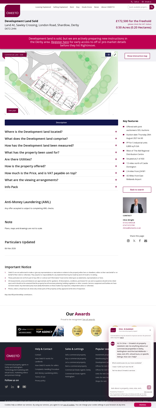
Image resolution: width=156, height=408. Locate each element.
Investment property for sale (106, 355)
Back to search (137, 189)
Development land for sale (106, 362)
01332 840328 (129, 222)
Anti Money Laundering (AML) (46, 373)
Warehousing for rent (104, 358)
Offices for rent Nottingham (106, 370)
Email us (148, 2)
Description (61, 122)
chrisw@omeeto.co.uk (132, 228)
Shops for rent (101, 381)
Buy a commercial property (75, 358)
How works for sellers (47, 365)
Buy (78, 7)
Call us (136, 2)
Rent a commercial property (76, 366)
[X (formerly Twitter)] (134, 240)
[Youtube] (24, 386)
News (96, 7)
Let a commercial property (75, 362)
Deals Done (87, 7)
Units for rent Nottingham (105, 377)
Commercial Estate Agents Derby (78, 370)
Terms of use (40, 377)
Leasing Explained (43, 7)
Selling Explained (60, 7)
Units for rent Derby (103, 373)
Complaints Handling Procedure (47, 369)
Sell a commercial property (75, 355)
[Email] (145, 240)
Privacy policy (40, 380)
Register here (60, 42)
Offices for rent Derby (104, 366)
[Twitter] (6, 386)
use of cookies (69, 405)
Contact (38, 355)
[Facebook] (140, 240)
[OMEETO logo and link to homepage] (12, 11)
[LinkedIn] (128, 240)
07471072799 (129, 225)
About (108, 7)
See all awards (88, 319)
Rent (72, 7)
